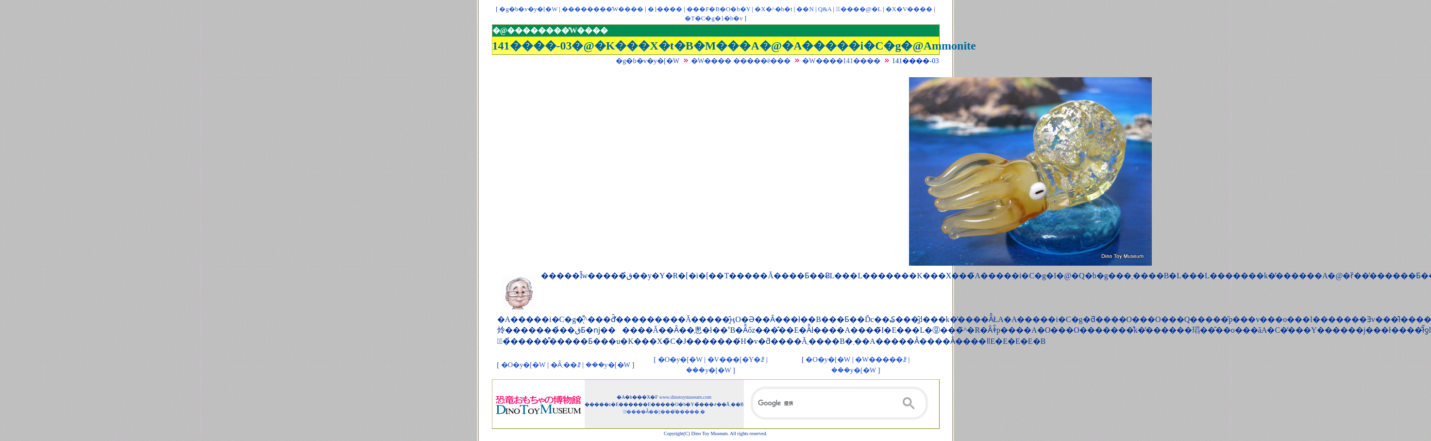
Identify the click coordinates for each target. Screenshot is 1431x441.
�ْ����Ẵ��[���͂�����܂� (664, 411)
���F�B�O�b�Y (718, 9)
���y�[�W (608, 365)
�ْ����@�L (858, 9)
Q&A (825, 9)
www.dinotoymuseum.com (685, 397)
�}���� (665, 9)
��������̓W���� (602, 9)
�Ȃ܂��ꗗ (566, 365)
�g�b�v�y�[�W (528, 9)
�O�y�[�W (523, 365)
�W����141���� (841, 61)
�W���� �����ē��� (741, 61)
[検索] (839, 403)
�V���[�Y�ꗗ (736, 359)
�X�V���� (909, 9)
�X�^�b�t (773, 9)
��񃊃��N (804, 9)
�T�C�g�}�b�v (714, 18)
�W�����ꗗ (881, 359)
